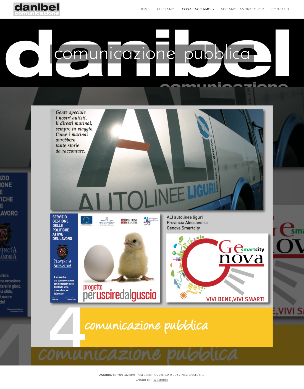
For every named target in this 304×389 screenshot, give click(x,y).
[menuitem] (155, 9)
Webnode (160, 380)
